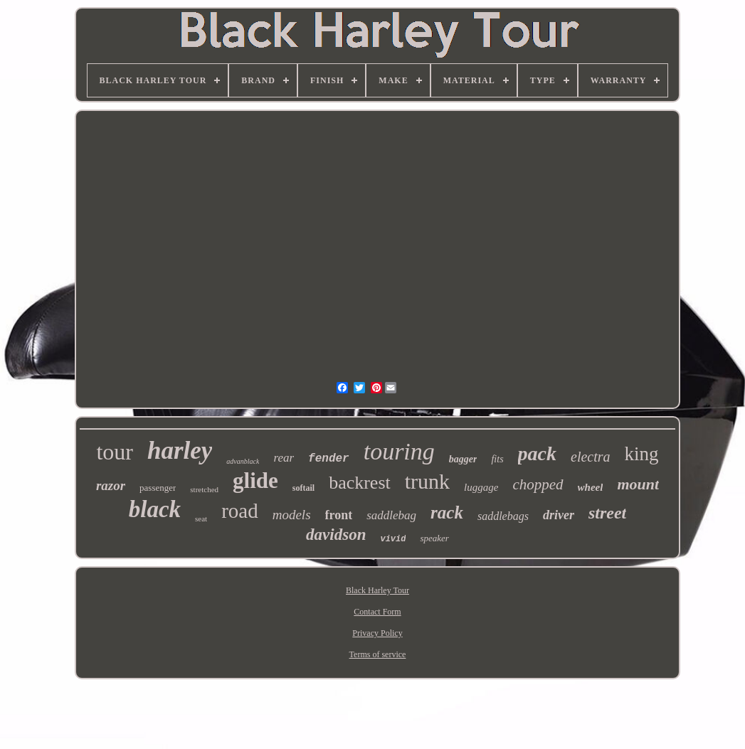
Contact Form (377, 612)
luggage (481, 487)
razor (110, 485)
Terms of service (377, 654)
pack (537, 453)
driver (558, 515)
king (642, 453)
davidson (336, 534)
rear (283, 457)
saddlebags (503, 516)
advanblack (242, 461)
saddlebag (391, 515)
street (607, 513)
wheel (590, 487)
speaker (434, 538)
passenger (157, 487)
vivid (393, 539)
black (155, 509)
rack (446, 512)
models (292, 514)
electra (591, 456)
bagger (463, 459)
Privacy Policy (377, 633)
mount (638, 484)
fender (328, 458)
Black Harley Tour (377, 590)
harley (179, 450)
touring (399, 451)
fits (497, 459)
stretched (204, 489)
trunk (427, 481)
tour (114, 451)
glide (255, 480)
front (339, 515)
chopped (537, 484)
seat (201, 518)
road (239, 510)
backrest (360, 482)
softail (303, 488)
